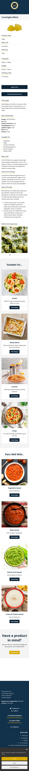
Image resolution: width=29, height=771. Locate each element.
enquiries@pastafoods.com (14, 717)
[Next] (24, 241)
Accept (14, 758)
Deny (14, 763)
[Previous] (4, 241)
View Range (14, 307)
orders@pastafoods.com (14, 722)
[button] (26, 749)
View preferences (14, 767)
